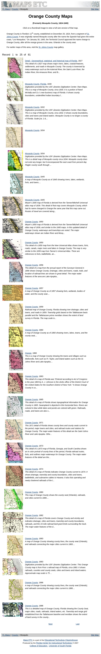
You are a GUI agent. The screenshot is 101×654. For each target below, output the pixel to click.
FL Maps (6, 9)
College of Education (39, 646)
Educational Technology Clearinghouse (61, 640)
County (15, 9)
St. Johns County (46, 47)
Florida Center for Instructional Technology (54, 643)
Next (51, 624)
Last (77, 624)
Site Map (95, 9)
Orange (28, 353)
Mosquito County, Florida (35, 84)
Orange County (31, 222)
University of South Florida (60, 646)
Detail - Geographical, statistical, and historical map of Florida (51, 61)
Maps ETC (28, 640)
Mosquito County (32, 107)
